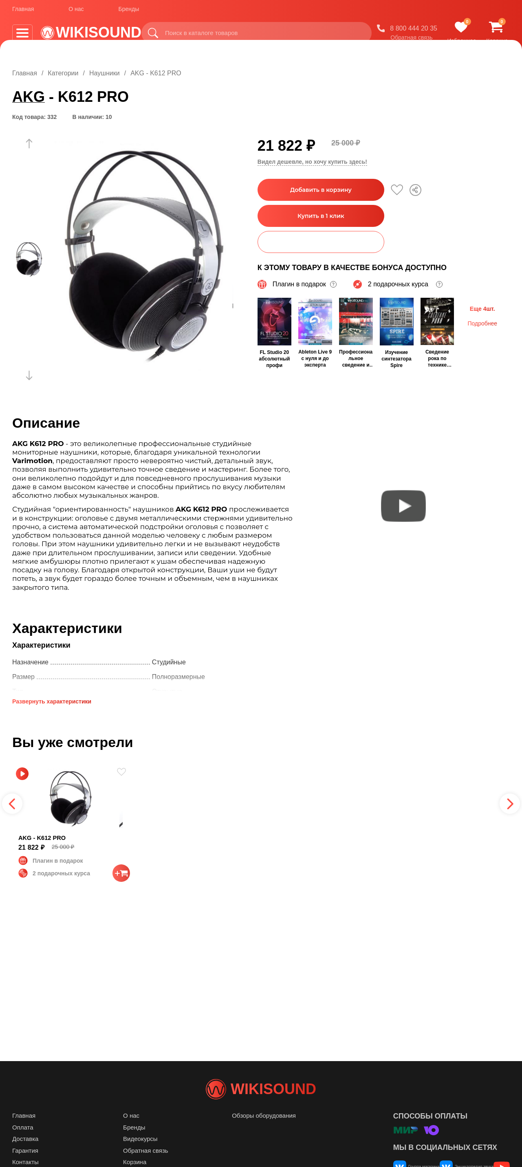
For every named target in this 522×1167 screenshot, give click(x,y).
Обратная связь (411, 40)
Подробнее (482, 322)
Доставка (25, 1155)
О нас (76, 12)
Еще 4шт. (482, 308)
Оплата (22, 1143)
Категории (63, 73)
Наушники (104, 73)
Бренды (129, 12)
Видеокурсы (140, 1155)
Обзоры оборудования (264, 1131)
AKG (28, 96)
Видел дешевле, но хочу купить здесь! (312, 161)
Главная (23, 12)
